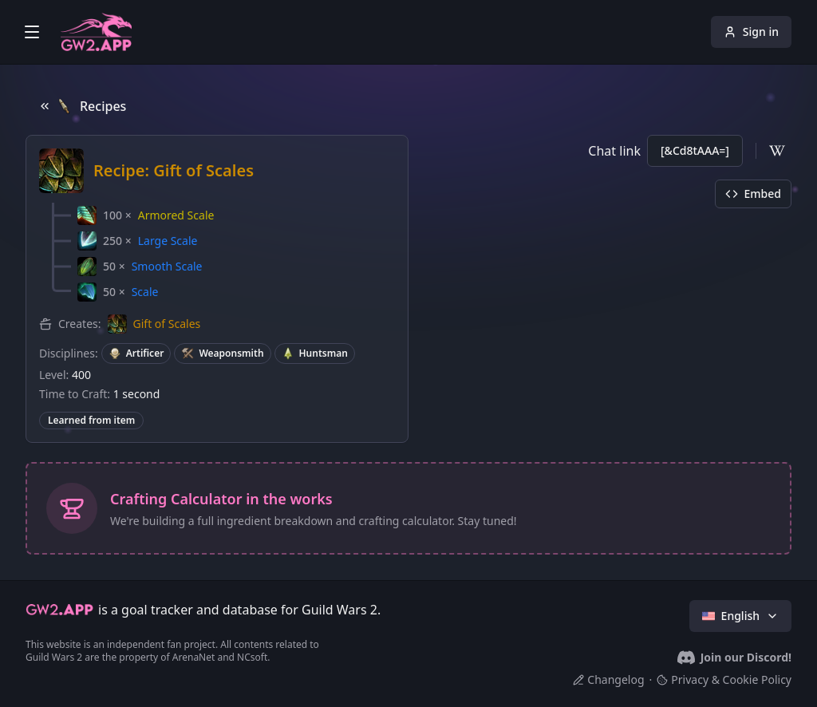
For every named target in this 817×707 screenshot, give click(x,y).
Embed (753, 193)
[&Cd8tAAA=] (695, 150)
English (740, 615)
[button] (145, 215)
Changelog (608, 679)
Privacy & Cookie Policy (724, 679)
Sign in (751, 31)
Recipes (82, 106)
